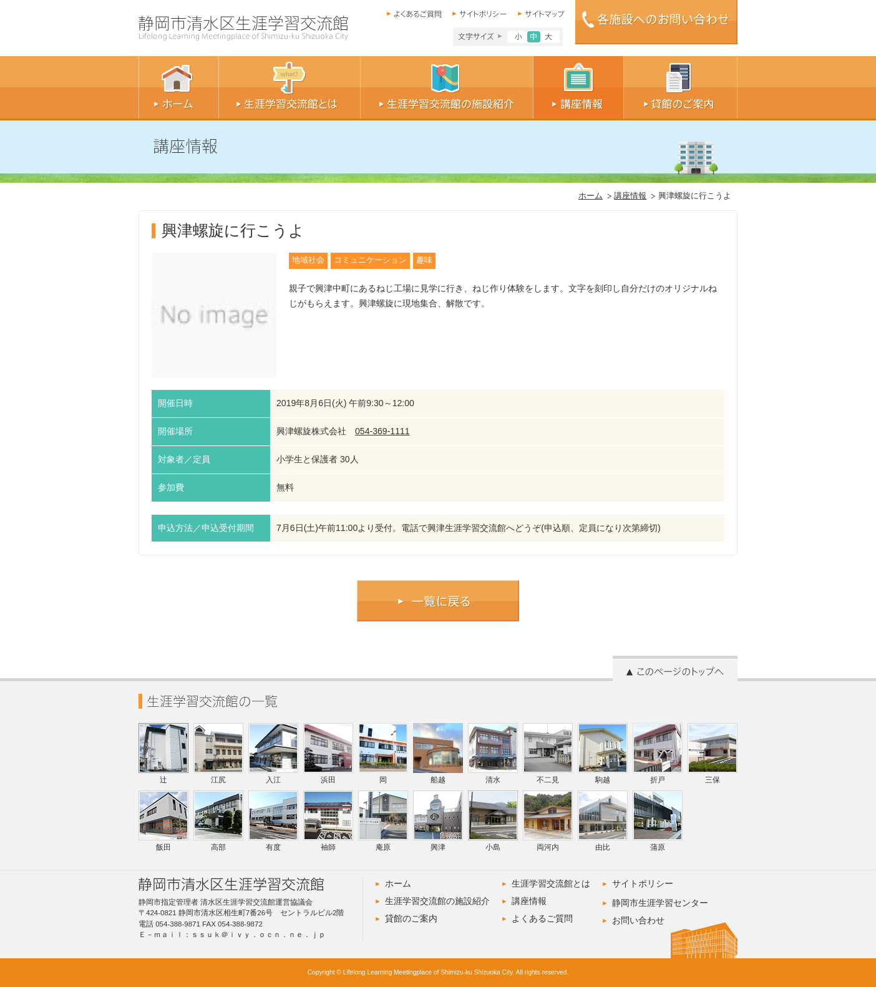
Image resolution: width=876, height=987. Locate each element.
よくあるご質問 (542, 918)
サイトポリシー (642, 883)
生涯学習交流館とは (551, 883)
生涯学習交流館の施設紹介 (437, 901)
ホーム (590, 196)
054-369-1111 (382, 431)
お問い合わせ (638, 920)
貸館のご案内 (411, 918)
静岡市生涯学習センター (660, 903)
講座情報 (630, 196)
